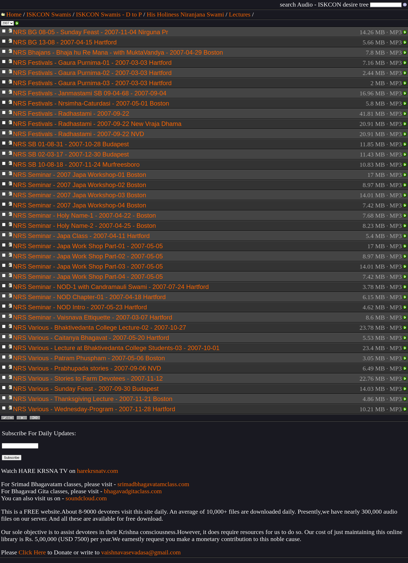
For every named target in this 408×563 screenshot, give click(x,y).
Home (14, 14)
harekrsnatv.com (97, 470)
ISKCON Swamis (48, 14)
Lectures (240, 14)
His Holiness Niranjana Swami (185, 14)
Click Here (32, 552)
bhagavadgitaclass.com (133, 491)
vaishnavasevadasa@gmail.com (141, 552)
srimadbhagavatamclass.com (153, 484)
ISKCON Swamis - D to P (109, 14)
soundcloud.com (86, 498)
